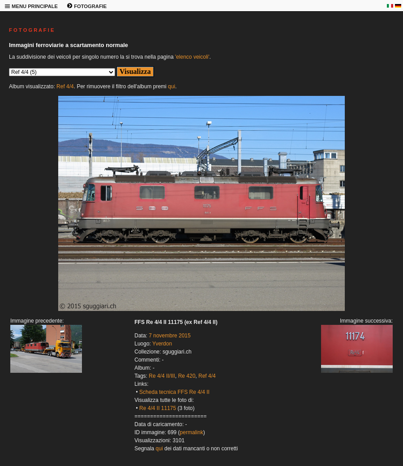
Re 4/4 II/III (162, 376)
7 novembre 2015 (169, 335)
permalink (191, 432)
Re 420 (187, 376)
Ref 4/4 (65, 86)
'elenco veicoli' (192, 57)
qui (171, 86)
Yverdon (162, 344)
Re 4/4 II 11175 (157, 408)
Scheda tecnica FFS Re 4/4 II (174, 392)
